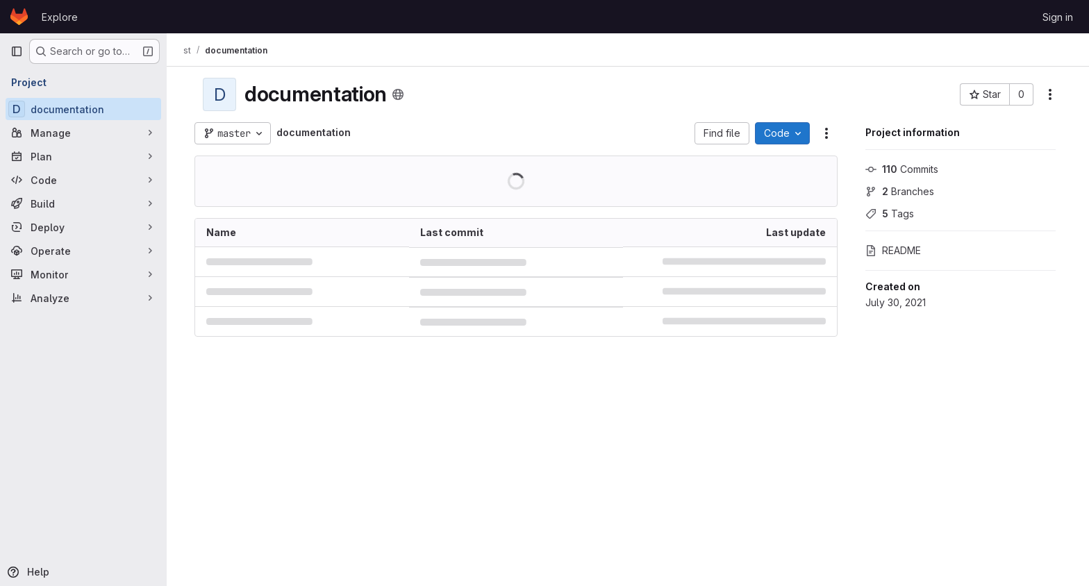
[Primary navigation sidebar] (17, 51)
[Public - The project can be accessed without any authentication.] (398, 94)
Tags (889, 213)
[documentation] (83, 109)
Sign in (1057, 17)
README (893, 250)
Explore (60, 17)
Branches (899, 191)
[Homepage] (19, 17)
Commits (901, 169)
